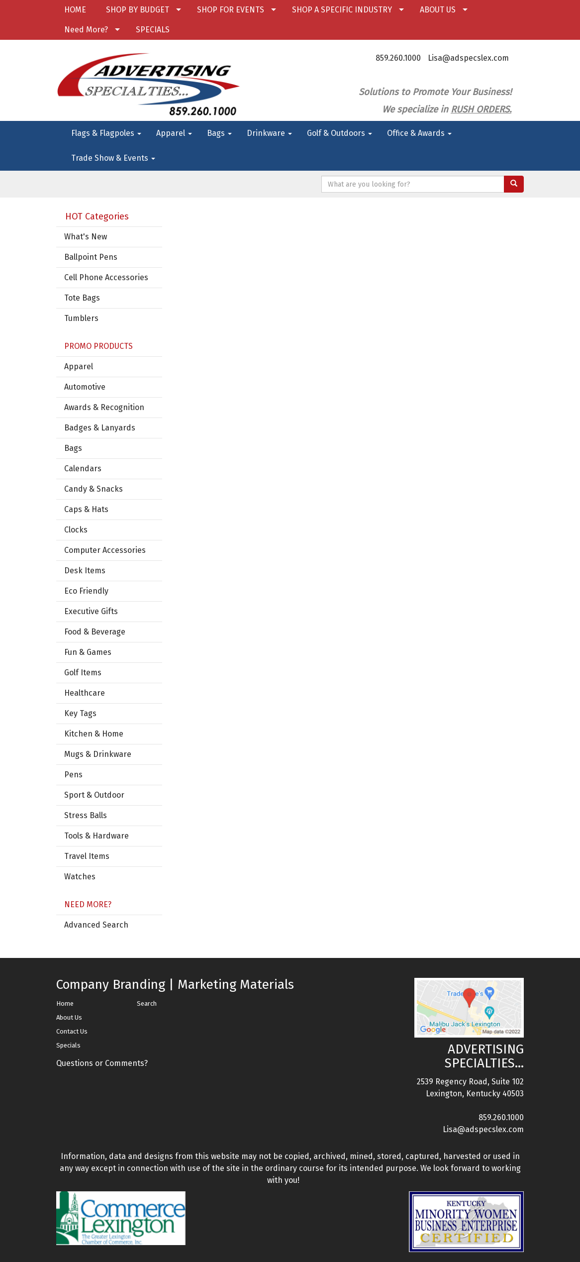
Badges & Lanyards (99, 427)
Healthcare (84, 693)
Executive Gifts (91, 611)
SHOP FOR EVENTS (230, 9)
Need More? (86, 29)
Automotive (84, 387)
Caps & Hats (86, 509)
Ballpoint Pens (90, 257)
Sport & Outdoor (94, 795)
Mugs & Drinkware (97, 754)
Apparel (174, 133)
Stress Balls (85, 815)
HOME (75, 9)
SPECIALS (153, 29)
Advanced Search (96, 925)
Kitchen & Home (93, 733)
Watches (80, 876)
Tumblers (81, 318)
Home (65, 1003)
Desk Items (84, 570)
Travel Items (86, 856)
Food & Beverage (94, 631)
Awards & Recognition (104, 407)
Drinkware (269, 133)
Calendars (82, 468)
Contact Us (72, 1031)
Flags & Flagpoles (106, 133)
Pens (73, 774)
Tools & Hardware (96, 836)
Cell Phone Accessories (106, 277)
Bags (219, 133)
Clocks (76, 529)
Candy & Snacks (93, 489)
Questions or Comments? (102, 1063)
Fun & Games (87, 652)
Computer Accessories (105, 550)
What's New (85, 236)
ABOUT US (438, 9)
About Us (69, 1017)
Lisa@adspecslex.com (468, 58)
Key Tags (80, 713)
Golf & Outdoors (339, 133)
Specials (68, 1045)
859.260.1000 (398, 58)
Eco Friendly (86, 591)
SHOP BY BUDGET (137, 9)
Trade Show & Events (113, 158)
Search (147, 1003)
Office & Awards (419, 133)
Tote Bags (82, 298)
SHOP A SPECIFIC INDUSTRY (342, 9)
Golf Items (82, 672)
